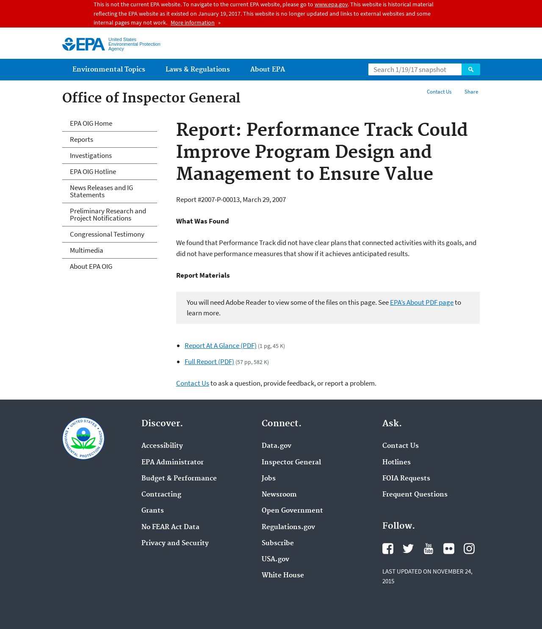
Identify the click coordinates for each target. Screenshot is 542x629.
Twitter (408, 548)
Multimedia (86, 250)
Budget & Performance (179, 479)
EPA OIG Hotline (93, 171)
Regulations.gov (288, 527)
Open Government (292, 511)
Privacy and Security (175, 543)
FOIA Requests (406, 479)
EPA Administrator (172, 462)
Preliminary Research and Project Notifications (108, 214)
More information (193, 22)
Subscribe (278, 543)
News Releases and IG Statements (101, 191)
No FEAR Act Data (170, 527)
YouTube (428, 548)
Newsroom (279, 495)
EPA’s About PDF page (422, 302)
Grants (152, 511)
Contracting (161, 495)
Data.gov (276, 446)
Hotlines (396, 462)
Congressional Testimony (107, 234)
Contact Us (439, 91)
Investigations (91, 155)
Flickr (448, 548)
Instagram (469, 548)
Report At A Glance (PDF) (221, 345)
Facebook (387, 548)
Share (471, 91)
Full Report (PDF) (209, 361)
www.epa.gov (331, 4)
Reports (81, 139)
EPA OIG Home (91, 123)
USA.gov (275, 559)
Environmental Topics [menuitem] (108, 70)
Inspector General (291, 462)
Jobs (269, 479)
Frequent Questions (415, 495)
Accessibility (162, 446)
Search (471, 69)
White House (283, 575)
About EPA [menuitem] (267, 70)
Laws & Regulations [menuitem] (198, 70)
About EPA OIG (91, 266)
